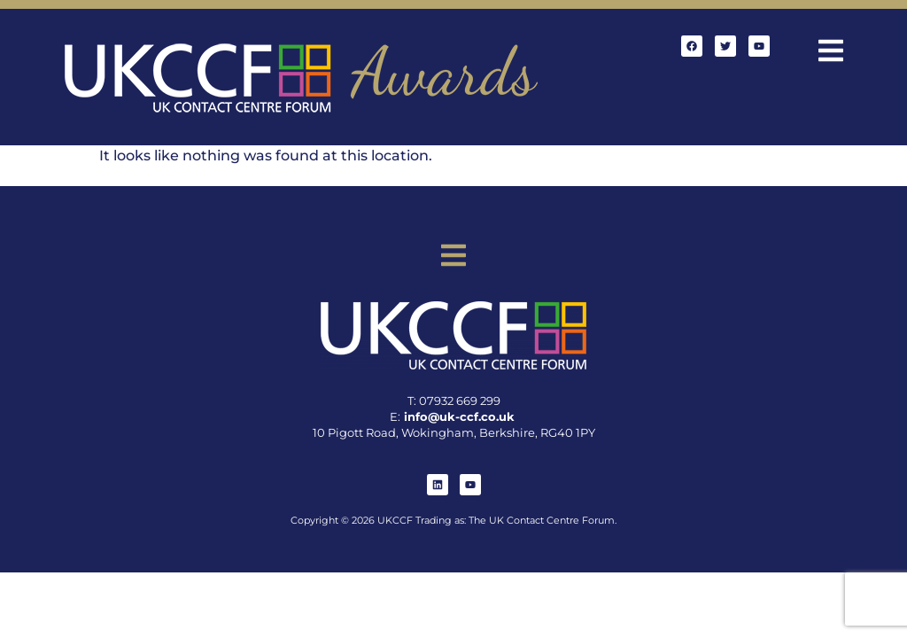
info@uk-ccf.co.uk (459, 417)
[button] (830, 53)
